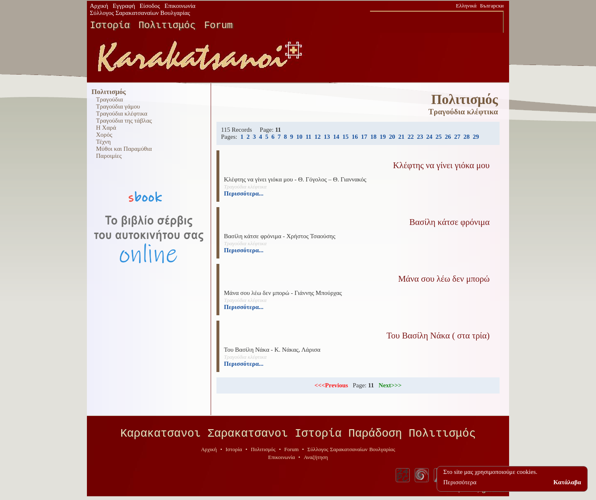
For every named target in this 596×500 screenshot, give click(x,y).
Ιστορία (110, 25)
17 (364, 136)
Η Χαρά (106, 127)
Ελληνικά (466, 5)
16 (355, 136)
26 (448, 136)
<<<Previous (331, 385)
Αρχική (99, 5)
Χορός (104, 134)
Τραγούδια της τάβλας (124, 120)
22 (411, 136)
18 (373, 136)
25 (438, 136)
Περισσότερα (459, 482)
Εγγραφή (124, 5)
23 (420, 136)
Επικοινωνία (179, 5)
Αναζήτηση (316, 460)
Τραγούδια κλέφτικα (121, 113)
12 (318, 136)
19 (383, 136)
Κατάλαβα (567, 482)
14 (336, 136)
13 (327, 136)
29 (476, 136)
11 (308, 136)
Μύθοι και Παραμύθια (124, 148)
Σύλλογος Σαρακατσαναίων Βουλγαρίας (140, 13)
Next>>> (390, 385)
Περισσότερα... (244, 193)
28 (467, 136)
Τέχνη (103, 141)
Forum (218, 25)
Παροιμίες (109, 155)
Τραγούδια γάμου (118, 106)
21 (401, 136)
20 (392, 136)
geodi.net (494, 492)
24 (429, 136)
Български (492, 5)
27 (457, 136)
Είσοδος (149, 5)
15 (345, 136)
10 (299, 136)
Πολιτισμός (166, 25)
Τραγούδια (109, 99)
